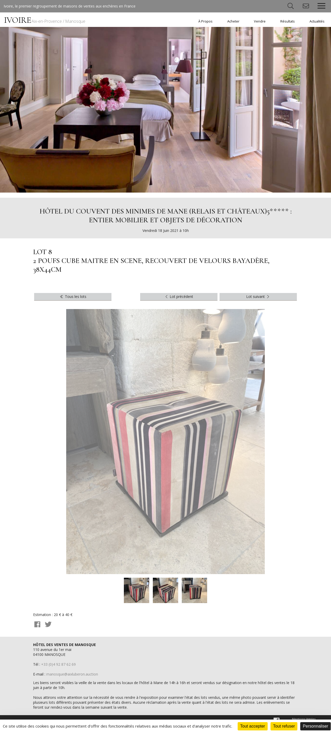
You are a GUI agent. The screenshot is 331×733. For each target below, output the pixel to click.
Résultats (287, 21)
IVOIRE (44, 20)
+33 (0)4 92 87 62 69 (58, 664)
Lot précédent (178, 296)
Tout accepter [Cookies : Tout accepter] (252, 726)
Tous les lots (72, 296)
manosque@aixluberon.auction (72, 674)
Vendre (260, 21)
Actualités (317, 21)
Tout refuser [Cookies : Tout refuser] (284, 726)
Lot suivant (258, 296)
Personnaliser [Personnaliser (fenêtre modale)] (315, 726)
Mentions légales (303, 719)
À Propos (205, 21)
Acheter (233, 21)
